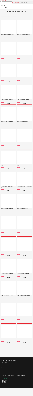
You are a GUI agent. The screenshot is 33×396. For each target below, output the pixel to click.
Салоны (3, 367)
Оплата (3, 365)
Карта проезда (23, 375)
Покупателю (4, 362)
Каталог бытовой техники (8, 360)
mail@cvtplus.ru (17, 2)
